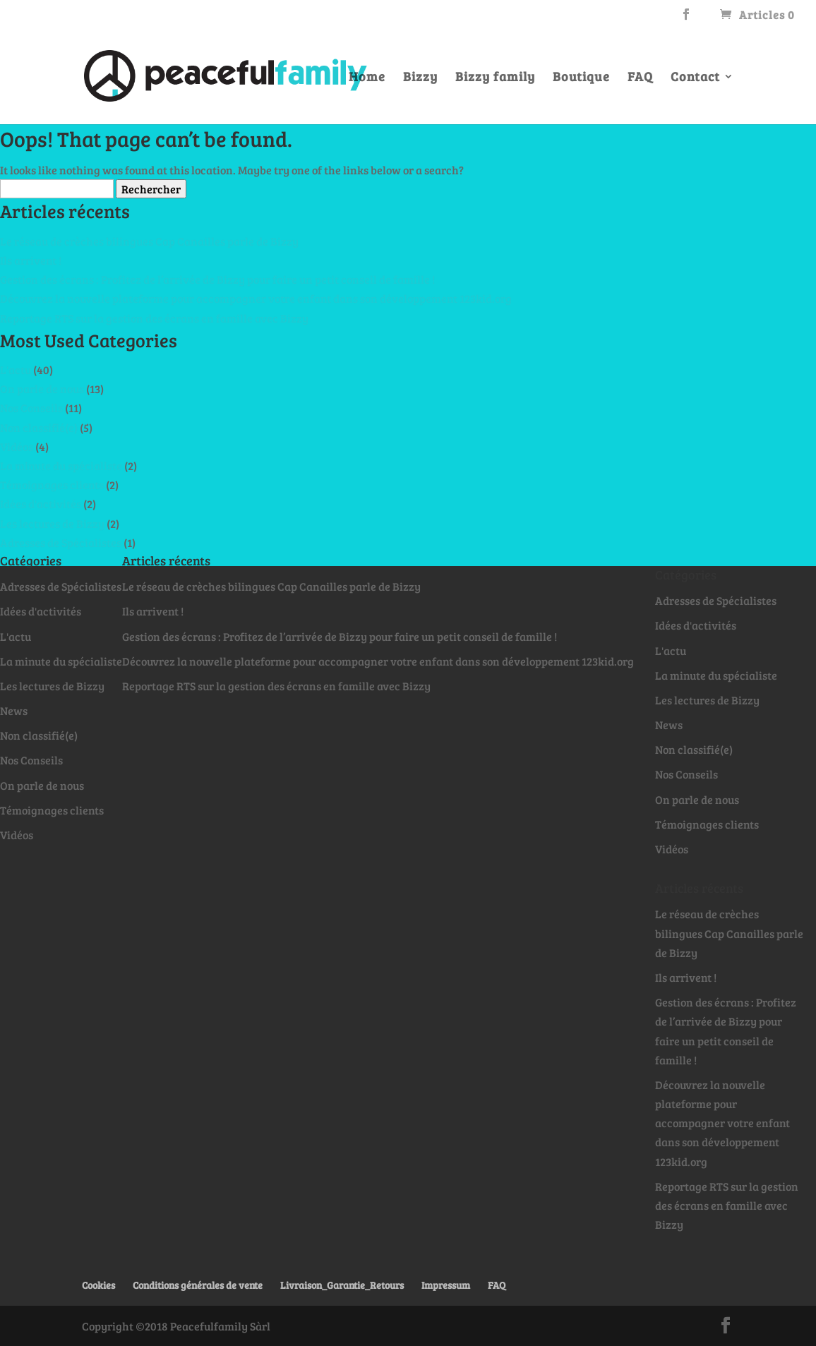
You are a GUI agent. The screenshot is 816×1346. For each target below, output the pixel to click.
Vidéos (16, 446)
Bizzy (420, 78)
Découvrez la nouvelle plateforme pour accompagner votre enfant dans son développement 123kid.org (256, 298)
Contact (695, 78)
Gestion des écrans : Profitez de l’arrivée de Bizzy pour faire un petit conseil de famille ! (217, 279)
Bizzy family (495, 78)
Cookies (98, 1285)
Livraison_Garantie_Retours (342, 1285)
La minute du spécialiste (61, 465)
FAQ (640, 78)
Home (367, 78)
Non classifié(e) (39, 427)
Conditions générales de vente (198, 1285)
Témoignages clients (52, 484)
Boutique (581, 78)
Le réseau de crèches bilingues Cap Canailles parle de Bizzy (149, 241)
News (14, 710)
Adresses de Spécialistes (60, 542)
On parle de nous (42, 388)
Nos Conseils (31, 407)
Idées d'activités (40, 503)
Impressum (445, 1285)
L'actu (15, 369)
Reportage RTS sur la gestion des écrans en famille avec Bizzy (154, 318)
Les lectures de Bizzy (52, 523)
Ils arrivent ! (30, 260)
